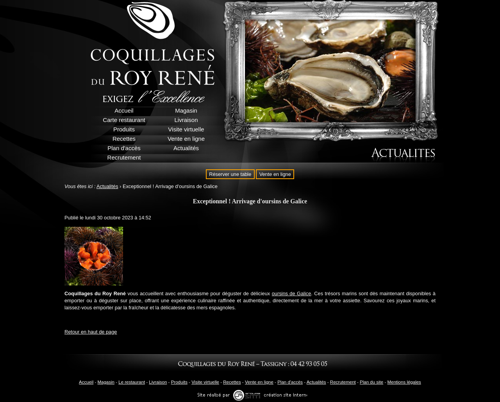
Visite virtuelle (205, 382)
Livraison (158, 382)
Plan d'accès (290, 382)
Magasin (105, 382)
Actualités (107, 186)
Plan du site (371, 382)
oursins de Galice (291, 293)
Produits (179, 382)
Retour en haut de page (90, 332)
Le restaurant (131, 382)
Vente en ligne (275, 174)
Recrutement (343, 382)
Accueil (86, 382)
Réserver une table (230, 174)
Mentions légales (404, 382)
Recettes (232, 382)
